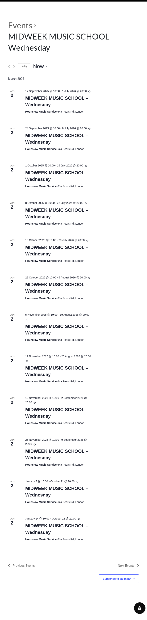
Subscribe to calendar (117, 578)
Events (20, 25)
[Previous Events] (9, 66)
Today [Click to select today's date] (24, 66)
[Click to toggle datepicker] (40, 66)
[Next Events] (14, 66)
